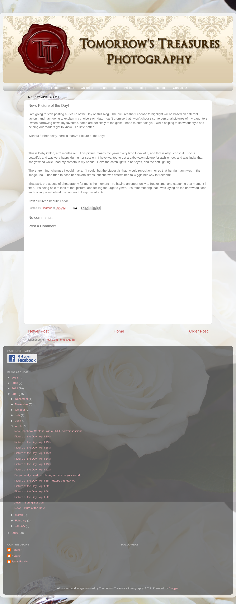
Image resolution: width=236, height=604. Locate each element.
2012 (15, 388)
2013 (15, 383)
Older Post (198, 331)
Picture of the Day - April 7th (31, 486)
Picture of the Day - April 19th (32, 442)
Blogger (173, 588)
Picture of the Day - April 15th (32, 453)
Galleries (87, 87)
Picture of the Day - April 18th (32, 447)
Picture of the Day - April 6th (31, 491)
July (18, 415)
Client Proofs (108, 87)
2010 (15, 532)
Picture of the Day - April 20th (32, 436)
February (21, 520)
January (20, 526)
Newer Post (38, 331)
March (19, 514)
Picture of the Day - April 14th (32, 458)
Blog (143, 87)
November (22, 404)
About (70, 87)
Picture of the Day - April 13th (32, 464)
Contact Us (180, 87)
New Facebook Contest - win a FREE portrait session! (48, 431)
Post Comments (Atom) (60, 339)
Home (55, 87)
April (18, 426)
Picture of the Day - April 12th (32, 469)
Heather (47, 207)
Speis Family (19, 561)
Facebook (159, 87)
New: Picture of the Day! (29, 508)
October (20, 409)
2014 (15, 377)
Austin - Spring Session (29, 502)
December (22, 398)
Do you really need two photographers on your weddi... (48, 475)
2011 (15, 394)
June (18, 420)
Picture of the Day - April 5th (31, 497)
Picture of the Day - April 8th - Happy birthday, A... (45, 480)
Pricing (128, 87)
